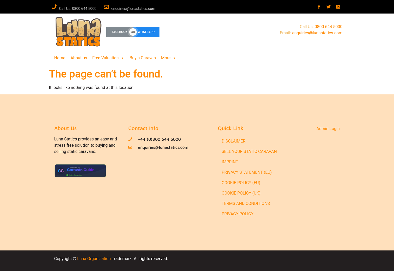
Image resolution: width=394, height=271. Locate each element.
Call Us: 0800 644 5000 (78, 9)
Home (59, 57)
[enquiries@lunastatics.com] (106, 6)
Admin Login (328, 128)
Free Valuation (108, 58)
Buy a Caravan (143, 57)
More (168, 58)
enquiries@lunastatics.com (133, 9)
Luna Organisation (94, 258)
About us (79, 57)
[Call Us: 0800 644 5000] (54, 6)
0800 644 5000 (329, 26)
